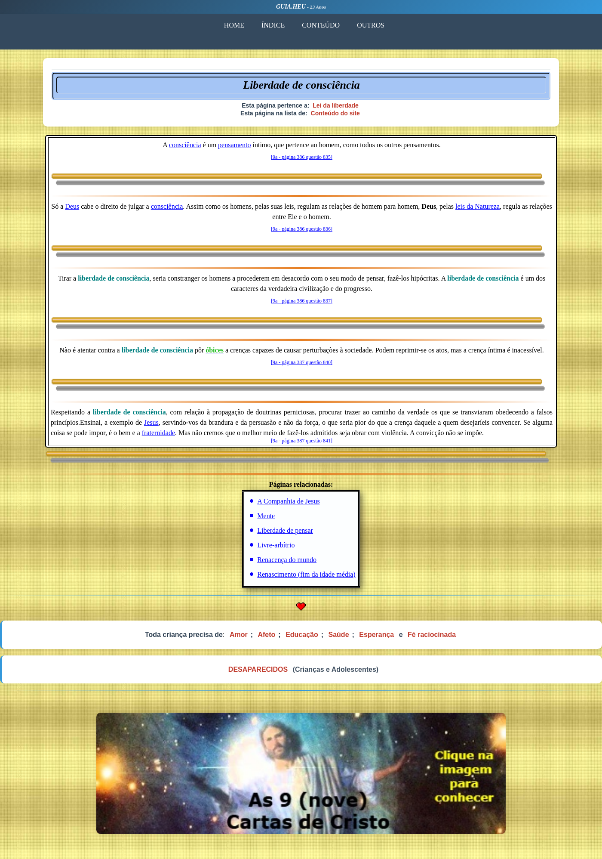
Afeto (266, 634)
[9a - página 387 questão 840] (301, 362)
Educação (302, 634)
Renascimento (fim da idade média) (306, 574)
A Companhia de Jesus (288, 501)
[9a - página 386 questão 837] (301, 301)
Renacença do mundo (286, 559)
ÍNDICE (273, 25)
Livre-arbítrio (276, 545)
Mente (266, 515)
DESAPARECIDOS (258, 669)
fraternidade (158, 432)
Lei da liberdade (336, 105)
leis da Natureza (477, 206)
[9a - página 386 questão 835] (301, 157)
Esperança (376, 634)
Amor (239, 634)
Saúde (339, 634)
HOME (234, 25)
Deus (72, 206)
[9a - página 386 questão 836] (301, 229)
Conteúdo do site (335, 113)
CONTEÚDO (321, 25)
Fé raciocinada (432, 634)
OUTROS (370, 25)
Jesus (151, 422)
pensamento (234, 144)
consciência (185, 144)
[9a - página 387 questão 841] (301, 441)
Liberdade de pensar (285, 530)
